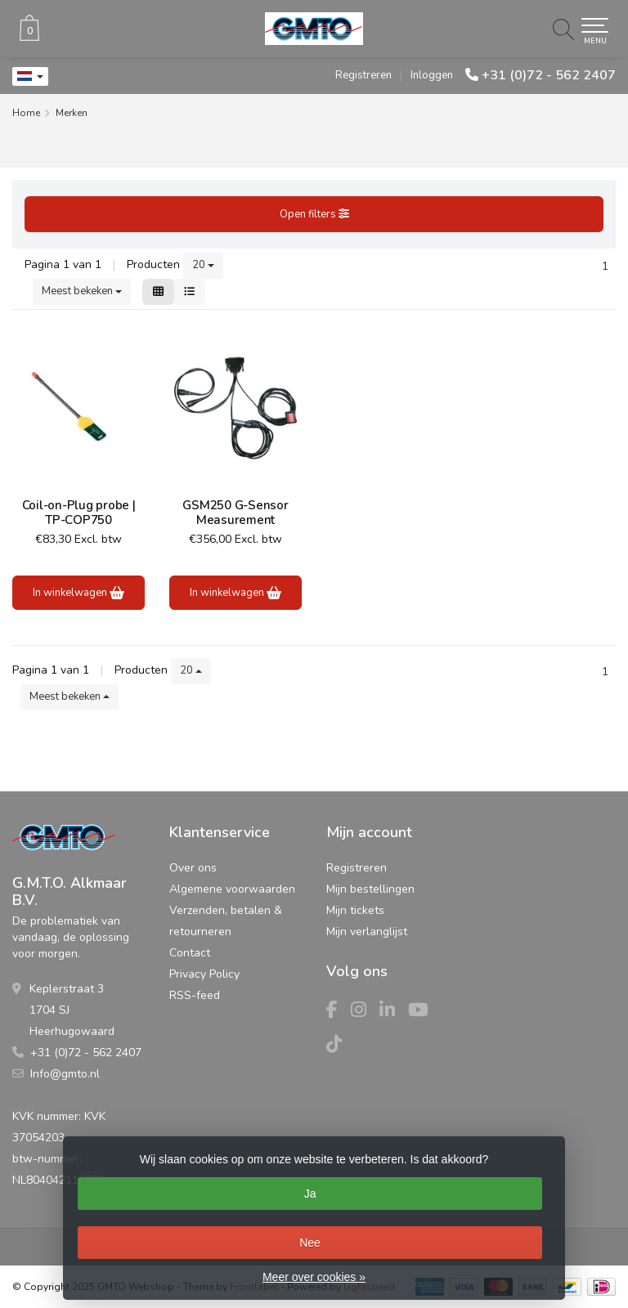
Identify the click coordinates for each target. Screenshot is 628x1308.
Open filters (314, 214)
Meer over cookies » (314, 1276)
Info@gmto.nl (65, 1074)
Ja (310, 1193)
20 (203, 265)
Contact (189, 953)
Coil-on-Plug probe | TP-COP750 (79, 512)
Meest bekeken (82, 291)
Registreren (363, 75)
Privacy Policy (204, 974)
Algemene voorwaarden (232, 889)
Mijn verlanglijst (366, 931)
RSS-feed (194, 995)
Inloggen (431, 75)
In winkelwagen (78, 592)
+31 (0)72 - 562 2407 (549, 75)
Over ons (193, 868)
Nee (310, 1242)
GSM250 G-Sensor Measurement (235, 512)
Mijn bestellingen (370, 889)
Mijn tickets (355, 910)
